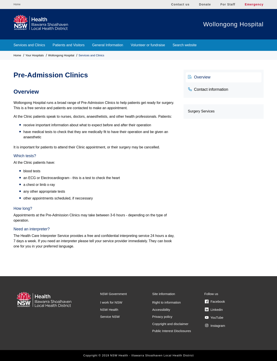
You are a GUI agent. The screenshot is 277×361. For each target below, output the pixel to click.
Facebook (215, 302)
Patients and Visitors (69, 45)
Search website (185, 45)
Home (17, 4)
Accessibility (161, 309)
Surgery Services (201, 111)
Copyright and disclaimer (170, 324)
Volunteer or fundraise (148, 45)
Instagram (215, 325)
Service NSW (110, 316)
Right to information (166, 302)
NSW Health (109, 309)
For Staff (227, 4)
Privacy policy (162, 316)
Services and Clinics (29, 45)
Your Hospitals (34, 55)
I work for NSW (111, 302)
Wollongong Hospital (233, 24)
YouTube (214, 318)
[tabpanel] (95, 171)
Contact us (180, 4)
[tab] (223, 77)
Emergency (254, 4)
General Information (107, 45)
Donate (205, 4)
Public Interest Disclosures (171, 331)
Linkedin (214, 309)
